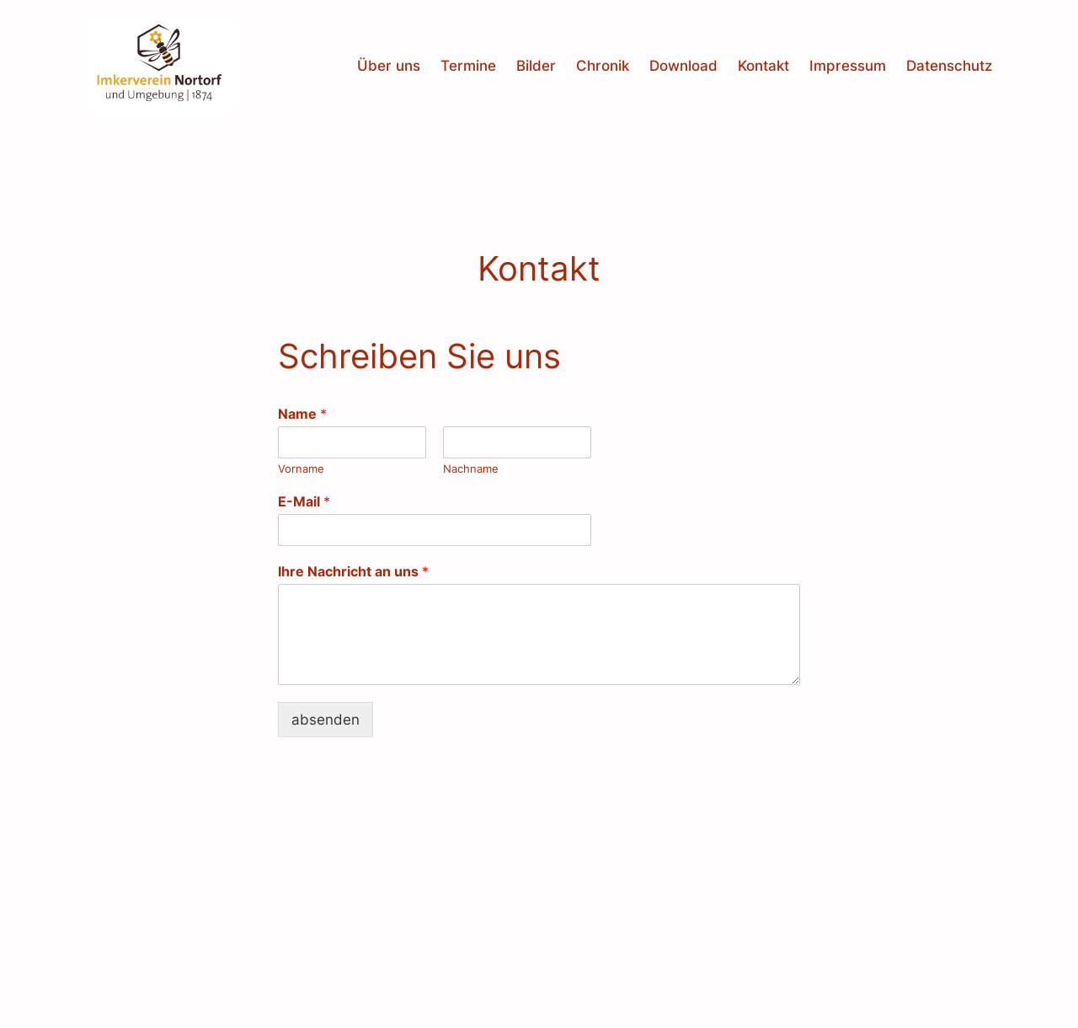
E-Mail (304, 501)
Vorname (301, 468)
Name (302, 413)
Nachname (471, 468)
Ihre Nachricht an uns (353, 571)
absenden (325, 719)
